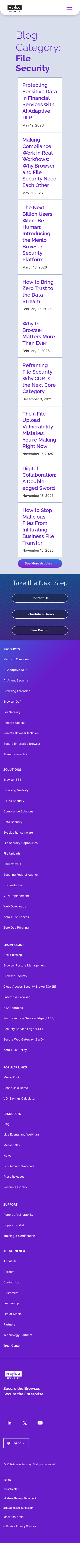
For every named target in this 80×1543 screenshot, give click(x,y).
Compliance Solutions (18, 811)
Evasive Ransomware (18, 832)
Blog (6, 1124)
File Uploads (11, 853)
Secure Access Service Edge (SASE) (28, 1018)
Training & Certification (19, 1235)
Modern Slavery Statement (19, 1498)
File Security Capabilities (20, 843)
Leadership (11, 1303)
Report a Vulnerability (18, 1214)
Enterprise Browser (16, 997)
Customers (10, 1293)
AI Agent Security (15, 680)
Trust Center (12, 1345)
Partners (9, 1324)
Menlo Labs (11, 1145)
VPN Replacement (16, 895)
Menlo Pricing (12, 1077)
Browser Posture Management (24, 965)
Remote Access (14, 722)
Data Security (12, 822)
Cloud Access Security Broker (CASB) (29, 986)
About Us (9, 1261)
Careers (8, 1271)
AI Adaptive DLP (15, 670)
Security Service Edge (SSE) (23, 1029)
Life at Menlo (12, 1314)
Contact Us (40, 598)
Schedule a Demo (40, 614)
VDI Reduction (13, 885)
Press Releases (13, 1176)
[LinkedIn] (9, 1423)
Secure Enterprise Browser (21, 743)
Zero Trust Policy (15, 1050)
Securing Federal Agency (21, 874)
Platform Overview (16, 659)
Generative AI (12, 864)
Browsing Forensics (16, 691)
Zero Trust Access (16, 917)
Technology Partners (17, 1335)
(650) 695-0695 (13, 1517)
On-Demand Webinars (18, 1166)
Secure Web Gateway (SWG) (23, 1039)
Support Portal (13, 1225)
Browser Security (15, 976)
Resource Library (15, 1187)
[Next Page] (40, 563)
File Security (11, 712)
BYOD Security (13, 800)
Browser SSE (12, 779)
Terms (7, 1479)
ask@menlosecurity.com (18, 1507)
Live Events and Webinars (21, 1134)
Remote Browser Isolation (21, 733)
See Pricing (40, 630)
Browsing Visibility (16, 790)
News (7, 1155)
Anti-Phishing (12, 955)
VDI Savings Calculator (19, 1098)
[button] (68, 8)
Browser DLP (12, 701)
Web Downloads (14, 906)
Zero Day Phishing (16, 927)
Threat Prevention (15, 754)
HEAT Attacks (13, 1007)
